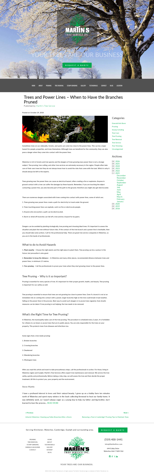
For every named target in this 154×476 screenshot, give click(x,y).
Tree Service (116, 143)
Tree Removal (117, 139)
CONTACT (104, 85)
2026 (117, 161)
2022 (117, 171)
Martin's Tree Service (45, 106)
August (120, 185)
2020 (117, 204)
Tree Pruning (116, 136)
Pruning (115, 126)
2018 (117, 208)
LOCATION (119, 85)
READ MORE (52, 403)
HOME (33, 85)
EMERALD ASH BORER (32, 447)
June (119, 189)
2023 (117, 168)
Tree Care (115, 133)
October (120, 180)
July (118, 187)
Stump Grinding (118, 130)
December (121, 175)
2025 (117, 163)
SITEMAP (50, 450)
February (120, 199)
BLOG (111, 85)
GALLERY (83, 85)
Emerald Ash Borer (119, 123)
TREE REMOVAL (59, 85)
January (120, 201)
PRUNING (48, 85)
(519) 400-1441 (113, 439)
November (121, 178)
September (121, 182)
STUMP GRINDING (72, 85)
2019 (117, 206)
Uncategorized (117, 149)
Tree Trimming (117, 146)
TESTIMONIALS (93, 85)
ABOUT (41, 85)
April (119, 194)
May (119, 192)
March (119, 197)
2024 (117, 166)
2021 (117, 173)
